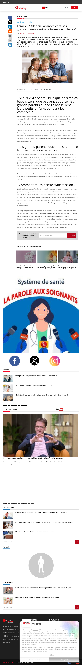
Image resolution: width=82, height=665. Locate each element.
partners (35, 630)
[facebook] (17, 361)
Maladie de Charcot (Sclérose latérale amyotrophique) (34, 532)
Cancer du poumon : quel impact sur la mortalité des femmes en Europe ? (45, 267)
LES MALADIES (8, 507)
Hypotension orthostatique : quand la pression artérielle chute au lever (41, 512)
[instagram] (57, 361)
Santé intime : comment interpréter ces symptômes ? (34, 385)
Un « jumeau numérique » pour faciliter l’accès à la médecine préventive (34, 458)
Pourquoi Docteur (9, 662)
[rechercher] (66, 7)
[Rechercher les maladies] (77, 541)
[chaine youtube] (67, 410)
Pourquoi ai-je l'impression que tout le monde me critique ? (36, 376)
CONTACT (6, 2)
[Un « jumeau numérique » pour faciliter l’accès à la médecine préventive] (41, 435)
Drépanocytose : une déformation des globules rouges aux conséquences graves (44, 522)
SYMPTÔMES (7, 582)
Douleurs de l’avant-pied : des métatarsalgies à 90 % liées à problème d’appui (43, 587)
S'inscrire (72, 235)
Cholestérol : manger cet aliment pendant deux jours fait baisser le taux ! (41, 395)
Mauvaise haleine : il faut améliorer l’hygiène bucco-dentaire (37, 597)
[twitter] (37, 361)
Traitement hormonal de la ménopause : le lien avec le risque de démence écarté (66, 267)
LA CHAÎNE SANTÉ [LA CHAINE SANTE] (9, 409)
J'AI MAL (6, 547)
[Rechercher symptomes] (77, 607)
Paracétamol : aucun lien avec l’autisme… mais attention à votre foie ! (25, 267)
